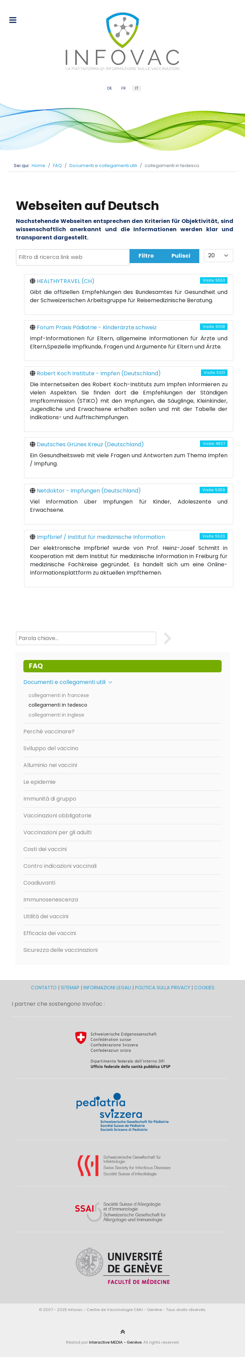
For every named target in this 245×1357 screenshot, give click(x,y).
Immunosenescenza (50, 900)
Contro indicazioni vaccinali (60, 866)
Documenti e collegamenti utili (67, 682)
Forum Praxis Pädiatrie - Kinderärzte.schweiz (97, 327)
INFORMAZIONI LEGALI (107, 987)
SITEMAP (71, 987)
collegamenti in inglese (56, 714)
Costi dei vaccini (45, 849)
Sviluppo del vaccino (50, 748)
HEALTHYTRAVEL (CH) (65, 281)
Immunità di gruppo (49, 799)
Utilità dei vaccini (45, 916)
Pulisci (180, 256)
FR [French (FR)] (123, 88)
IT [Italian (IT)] (136, 88)
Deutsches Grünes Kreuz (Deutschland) (90, 444)
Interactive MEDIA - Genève (115, 1342)
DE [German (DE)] (109, 88)
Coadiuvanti (39, 883)
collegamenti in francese (59, 695)
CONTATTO (44, 987)
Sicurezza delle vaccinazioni (60, 950)
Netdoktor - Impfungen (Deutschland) (89, 491)
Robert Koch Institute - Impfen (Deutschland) (99, 373)
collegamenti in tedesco (58, 704)
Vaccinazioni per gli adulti (57, 832)
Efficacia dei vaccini (49, 933)
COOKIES (204, 987)
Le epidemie (39, 782)
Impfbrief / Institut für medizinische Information (101, 537)
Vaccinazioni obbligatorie (57, 815)
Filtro (146, 256)
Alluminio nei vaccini (50, 765)
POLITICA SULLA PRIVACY (162, 987)
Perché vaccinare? (49, 731)
